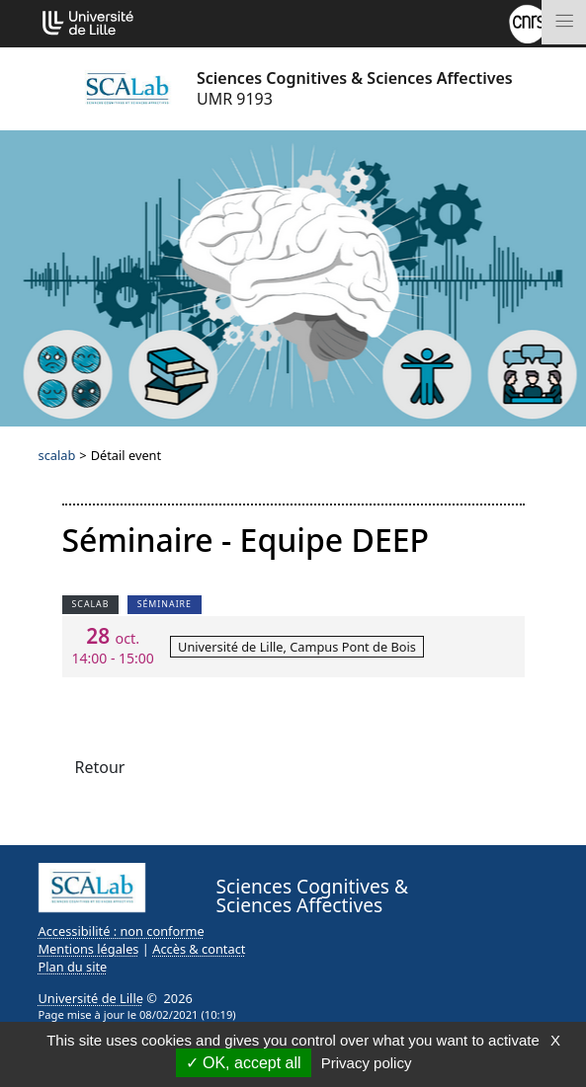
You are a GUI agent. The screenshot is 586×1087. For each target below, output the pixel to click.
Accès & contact (198, 949)
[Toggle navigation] (564, 22)
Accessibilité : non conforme (122, 931)
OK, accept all (243, 1062)
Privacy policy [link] (366, 1062)
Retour (100, 767)
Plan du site (73, 966)
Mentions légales (89, 949)
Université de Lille (91, 998)
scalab (57, 455)
